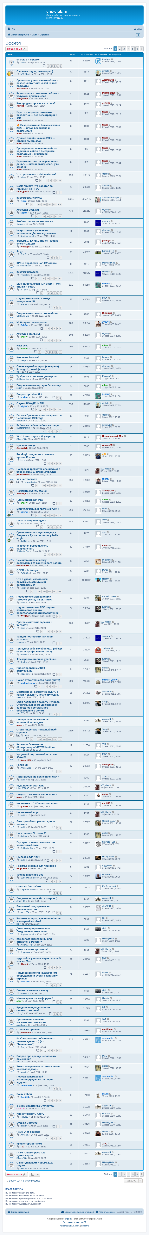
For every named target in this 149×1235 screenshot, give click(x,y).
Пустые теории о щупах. (31, 520)
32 (56, 485)
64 (56, 278)
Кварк (23, 360)
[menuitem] (11, 29)
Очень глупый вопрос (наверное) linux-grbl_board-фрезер (37, 368)
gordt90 (24, 806)
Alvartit (24, 964)
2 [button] (119, 48)
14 (44, 409)
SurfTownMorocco (29, 878)
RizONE (24, 1117)
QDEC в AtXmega (27, 570)
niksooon (106, 1131)
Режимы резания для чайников (36, 865)
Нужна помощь (26, 445)
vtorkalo (106, 874)
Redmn (105, 579)
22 (60, 216)
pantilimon (26, 1032)
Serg (23, 628)
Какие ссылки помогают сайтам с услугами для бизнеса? (37, 94)
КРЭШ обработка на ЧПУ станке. (36, 263)
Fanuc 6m (22, 764)
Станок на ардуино (28, 1029)
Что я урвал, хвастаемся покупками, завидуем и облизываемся (32, 582)
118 (54, 739)
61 (44, 278)
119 (59, 739)
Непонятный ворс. (28, 812)
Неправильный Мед (112, 436)
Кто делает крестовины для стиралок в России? (34, 940)
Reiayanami (22, 98)
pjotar (19, 725)
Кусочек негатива (27, 271)
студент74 (107, 865)
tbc (26, 735)
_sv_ (23, 1146)
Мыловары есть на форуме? (34, 998)
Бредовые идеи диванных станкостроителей (33, 1009)
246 (59, 591)
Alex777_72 (26, 945)
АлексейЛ (21, 448)
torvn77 (20, 713)
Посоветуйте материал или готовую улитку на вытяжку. (34, 598)
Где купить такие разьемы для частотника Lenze (35, 844)
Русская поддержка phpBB (74, 1222)
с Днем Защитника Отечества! (35, 1105)
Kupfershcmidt (27, 236)
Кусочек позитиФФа (29, 197)
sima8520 (25, 981)
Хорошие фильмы (28, 333)
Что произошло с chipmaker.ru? (36, 174)
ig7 (22, 1013)
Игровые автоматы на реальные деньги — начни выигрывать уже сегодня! (37, 164)
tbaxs (19, 120)
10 (60, 180)
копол (19, 388)
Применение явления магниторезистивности (31, 1021)
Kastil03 (25, 1097)
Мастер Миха (23, 265)
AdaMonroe (22, 88)
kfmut (104, 508)
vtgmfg (105, 174)
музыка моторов (26, 1122)
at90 (104, 454)
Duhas (105, 570)
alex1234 (25, 912)
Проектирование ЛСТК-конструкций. (31, 669)
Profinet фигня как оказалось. (35, 221)
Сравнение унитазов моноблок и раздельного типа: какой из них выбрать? (37, 83)
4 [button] (128, 48)
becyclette (21, 868)
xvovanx (106, 221)
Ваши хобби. (24, 1094)
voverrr (19, 697)
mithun (24, 1126)
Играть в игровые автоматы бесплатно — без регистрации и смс (36, 115)
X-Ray (24, 290)
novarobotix (30, 482)
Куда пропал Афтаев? (30, 785)
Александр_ (26, 768)
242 (39, 591)
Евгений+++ (108, 251)
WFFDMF (25, 616)
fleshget (106, 59)
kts (17, 924)
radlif (23, 602)
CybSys (24, 325)
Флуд (19, 251)
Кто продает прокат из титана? (35, 103)
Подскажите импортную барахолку (38, 385)
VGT (104, 520)
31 (52, 485)
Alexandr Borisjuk (110, 197)
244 (49, 591)
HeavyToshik (108, 856)
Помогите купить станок (31, 490)
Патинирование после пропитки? (37, 776)
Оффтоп (13, 43)
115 (39, 739)
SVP (104, 958)
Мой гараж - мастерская (31, 322)
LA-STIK (20, 1108)
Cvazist (19, 224)
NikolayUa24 (108, 938)
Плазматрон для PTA (29, 499)
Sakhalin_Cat (22, 316)
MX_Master (26, 74)
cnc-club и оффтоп (28, 59)
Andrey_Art (22, 493)
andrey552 (107, 764)
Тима (23, 201)
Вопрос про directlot (29, 394)
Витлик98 (107, 313)
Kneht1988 (26, 760)
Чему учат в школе (28, 1131)
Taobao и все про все (29, 874)
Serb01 (24, 254)
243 (44, 591)
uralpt (105, 668)
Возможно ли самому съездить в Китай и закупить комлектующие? (38, 693)
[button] (142, 48)
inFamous (107, 560)
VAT (22, 523)
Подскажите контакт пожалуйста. (37, 313)
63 (52, 278)
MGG (104, 298)
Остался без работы (29, 886)
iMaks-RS (21, 439)
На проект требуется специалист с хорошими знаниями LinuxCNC (38, 470)
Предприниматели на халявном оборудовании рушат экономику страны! (37, 975)
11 (60, 352)
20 (52, 216)
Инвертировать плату (30, 1113)
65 (60, 278)
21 (56, 216)
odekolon (25, 654)
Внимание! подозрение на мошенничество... (32, 908)
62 (48, 278)
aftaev (24, 337)
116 (44, 739)
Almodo (105, 185)
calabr (105, 972)
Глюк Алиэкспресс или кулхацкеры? (31, 1154)
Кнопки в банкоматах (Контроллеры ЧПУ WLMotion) (35, 746)
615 (54, 204)
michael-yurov (28, 683)
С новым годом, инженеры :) (34, 71)
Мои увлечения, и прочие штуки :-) (38, 508)
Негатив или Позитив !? (31, 833)
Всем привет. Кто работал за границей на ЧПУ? (34, 187)
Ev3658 (24, 573)
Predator (25, 275)
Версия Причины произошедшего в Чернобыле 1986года (39, 416)
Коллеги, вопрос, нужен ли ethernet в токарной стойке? (38, 920)
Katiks (105, 545)
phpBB (68, 1219)
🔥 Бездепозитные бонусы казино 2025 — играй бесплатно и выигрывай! (38, 128)
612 (39, 204)
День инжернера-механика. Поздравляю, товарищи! (33, 930)
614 (49, 204)
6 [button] (137, 48)
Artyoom (25, 1135)
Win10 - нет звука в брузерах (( (35, 436)
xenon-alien (108, 1038)
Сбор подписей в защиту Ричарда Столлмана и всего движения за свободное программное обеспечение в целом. (38, 706)
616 (59, 204)
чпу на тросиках (26, 479)
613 (44, 204)
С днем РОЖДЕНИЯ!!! (30, 403)
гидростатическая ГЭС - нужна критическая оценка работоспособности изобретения (37, 610)
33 (60, 485)
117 (49, 739)
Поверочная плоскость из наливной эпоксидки (32, 721)
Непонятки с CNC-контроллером (37, 803)
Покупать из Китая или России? (36, 794)
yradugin (25, 246)
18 (44, 216)
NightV (24, 213)
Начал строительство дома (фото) (38, 680)
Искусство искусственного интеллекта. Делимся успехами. (36, 232)
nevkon (24, 397)
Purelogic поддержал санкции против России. (35, 456)
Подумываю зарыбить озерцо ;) (36, 898)
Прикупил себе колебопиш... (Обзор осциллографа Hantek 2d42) (39, 650)
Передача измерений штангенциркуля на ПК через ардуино (34, 1079)
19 (48, 216)
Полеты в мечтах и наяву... (33, 990)
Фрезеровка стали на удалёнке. (36, 659)
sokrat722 (107, 425)
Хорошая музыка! (27, 209)
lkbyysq (105, 357)
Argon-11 (106, 719)
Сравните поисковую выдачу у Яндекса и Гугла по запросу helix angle (37, 535)
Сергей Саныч (109, 596)
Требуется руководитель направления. (32, 547)
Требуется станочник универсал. (37, 376)
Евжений (106, 376)
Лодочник (25, 674)
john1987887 (22, 788)
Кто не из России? (28, 357)
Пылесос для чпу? (28, 856)
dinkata (105, 71)
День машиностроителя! (32, 949)
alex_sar (106, 230)
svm (104, 532)
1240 (104, 776)
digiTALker (26, 541)
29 (44, 485)
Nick (23, 62)
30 (48, 485)
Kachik (105, 607)
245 (54, 591)
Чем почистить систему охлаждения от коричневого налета (39, 561)
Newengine (107, 1122)
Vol (17, 372)
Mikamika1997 (109, 93)
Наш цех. (22, 345)
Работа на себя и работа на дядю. (37, 425)
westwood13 (22, 565)
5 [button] (132, 48)
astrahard (20, 420)
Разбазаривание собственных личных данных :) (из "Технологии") (35, 1041)
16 (52, 409)
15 (48, 409)
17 (56, 409)
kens (23, 460)
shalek (105, 1094)
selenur (106, 283)
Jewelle (20, 106)
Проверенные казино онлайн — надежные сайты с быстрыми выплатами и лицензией (36, 151)
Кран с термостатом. (29, 1143)
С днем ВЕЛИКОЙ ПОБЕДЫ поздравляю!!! (33, 300)
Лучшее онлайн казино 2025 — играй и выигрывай (35, 139)
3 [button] (124, 48)
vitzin (104, 928)
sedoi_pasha (22, 191)
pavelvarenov (23, 474)
